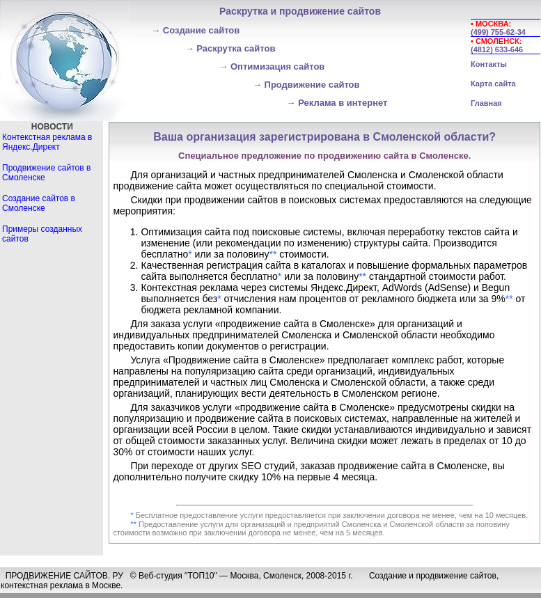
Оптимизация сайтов (271, 66)
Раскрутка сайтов (230, 48)
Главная (486, 103)
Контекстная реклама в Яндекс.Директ (47, 142)
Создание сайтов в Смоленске (38, 203)
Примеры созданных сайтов (42, 234)
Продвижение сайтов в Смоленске (46, 172)
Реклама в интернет (337, 102)
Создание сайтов (195, 30)
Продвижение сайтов (306, 84)
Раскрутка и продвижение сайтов (300, 11)
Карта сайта (493, 83)
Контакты (489, 64)
